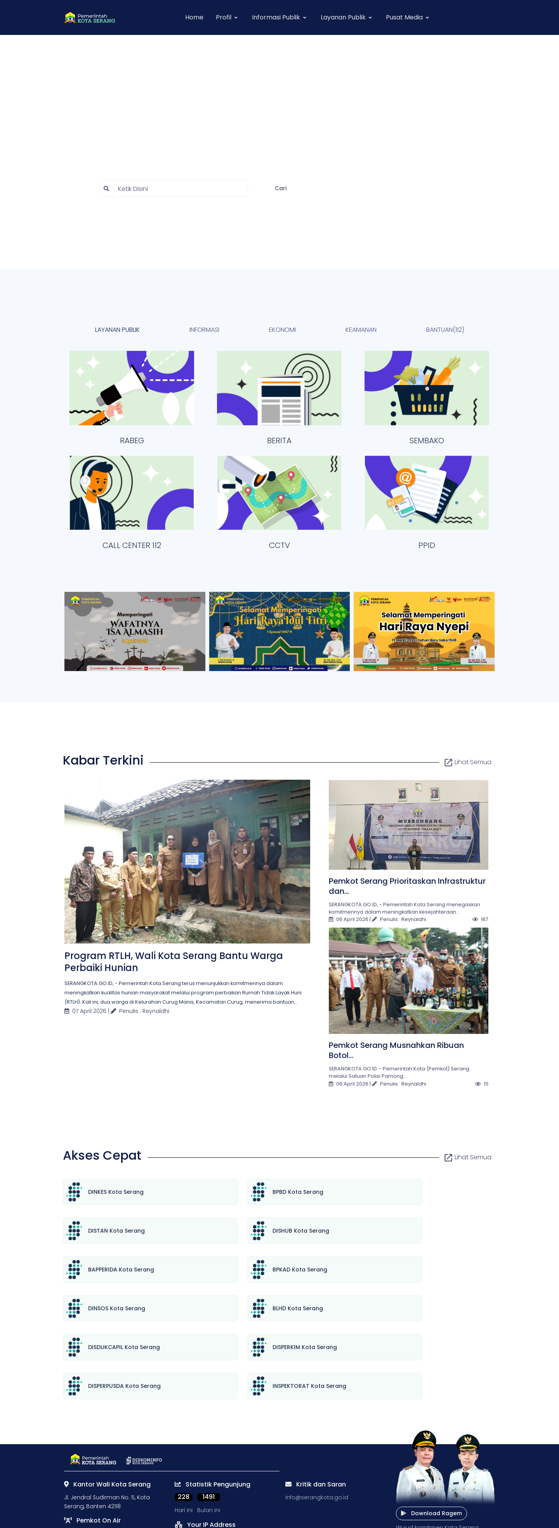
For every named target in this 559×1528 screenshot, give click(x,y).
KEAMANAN (361, 329)
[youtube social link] (226, 1493)
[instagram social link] (211, 1493)
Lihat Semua (467, 762)
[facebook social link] (195, 1493)
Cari (280, 188)
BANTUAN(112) (445, 329)
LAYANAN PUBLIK (117, 329)
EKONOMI (282, 329)
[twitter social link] (180, 1493)
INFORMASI (204, 329)
